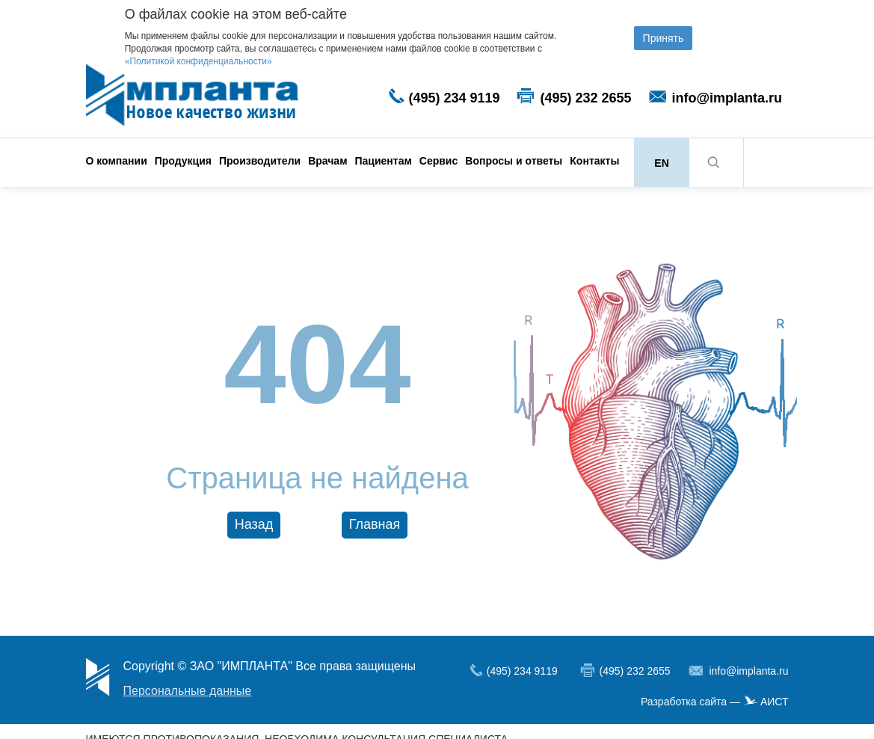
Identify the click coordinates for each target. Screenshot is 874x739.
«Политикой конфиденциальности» (198, 61)
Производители (260, 161)
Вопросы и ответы (513, 161)
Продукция (183, 161)
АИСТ (774, 702)
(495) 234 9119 (454, 98)
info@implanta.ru (727, 98)
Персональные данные (187, 690)
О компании (116, 161)
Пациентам (383, 161)
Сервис (438, 161)
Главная (375, 524)
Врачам (327, 161)
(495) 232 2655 (586, 98)
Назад (254, 524)
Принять (663, 38)
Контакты (594, 161)
